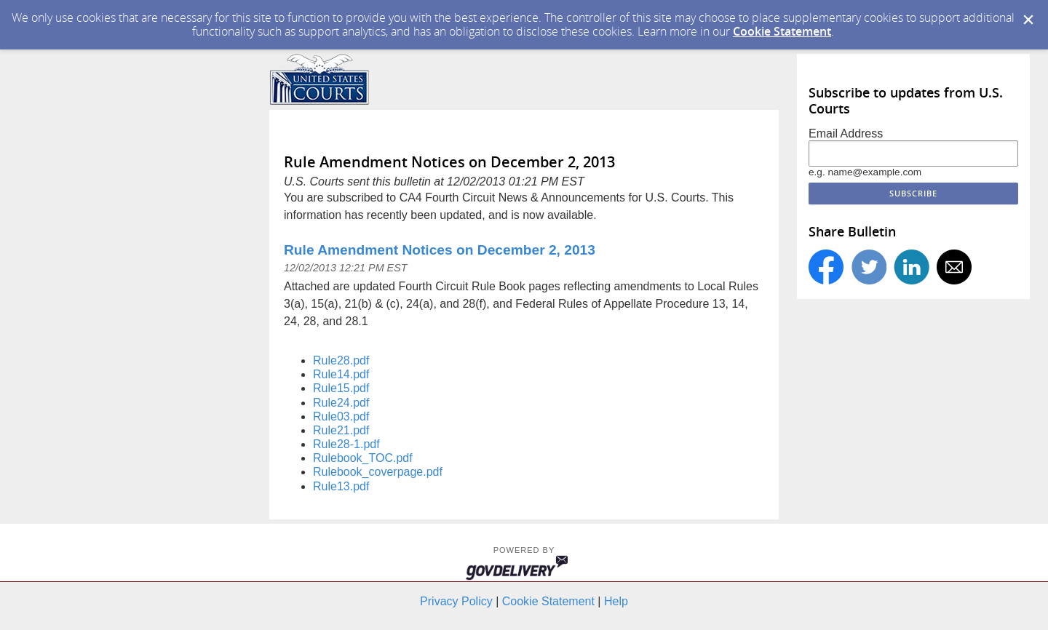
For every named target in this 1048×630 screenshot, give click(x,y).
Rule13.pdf (341, 486)
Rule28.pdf (341, 360)
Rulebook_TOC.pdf (363, 458)
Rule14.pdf (341, 374)
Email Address (846, 133)
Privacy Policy (456, 601)
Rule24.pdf (341, 402)
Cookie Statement (782, 31)
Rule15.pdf (341, 388)
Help (616, 601)
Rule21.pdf (341, 430)
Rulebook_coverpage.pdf (377, 472)
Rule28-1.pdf (346, 444)
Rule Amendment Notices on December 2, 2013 (439, 250)
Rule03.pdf (341, 416)
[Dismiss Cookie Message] (1028, 19)
